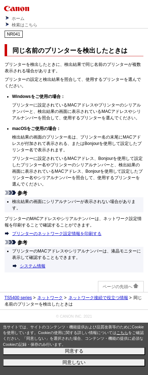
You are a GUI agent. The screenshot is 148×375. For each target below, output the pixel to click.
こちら (122, 332)
